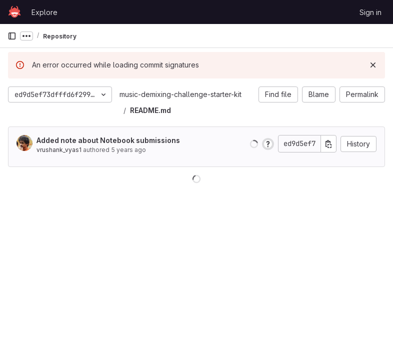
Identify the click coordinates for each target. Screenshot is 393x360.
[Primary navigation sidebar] (12, 36)
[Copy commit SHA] (328, 143)
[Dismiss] (373, 65)
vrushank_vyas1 (59, 150)
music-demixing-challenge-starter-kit (181, 94)
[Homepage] (15, 12)
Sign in (371, 12)
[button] (254, 144)
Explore (45, 12)
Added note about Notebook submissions (108, 140)
